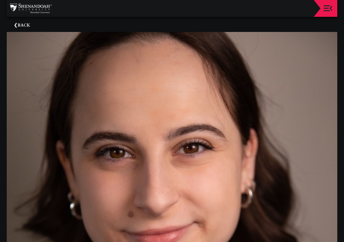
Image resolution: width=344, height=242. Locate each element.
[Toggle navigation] (328, 8)
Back (24, 25)
